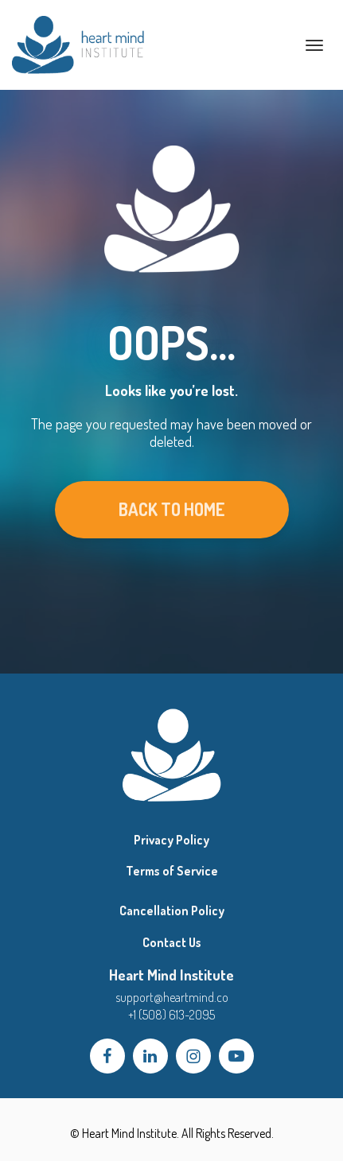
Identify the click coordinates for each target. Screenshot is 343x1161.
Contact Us (171, 942)
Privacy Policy (171, 840)
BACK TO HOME (172, 509)
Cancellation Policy (171, 910)
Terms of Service (172, 871)
